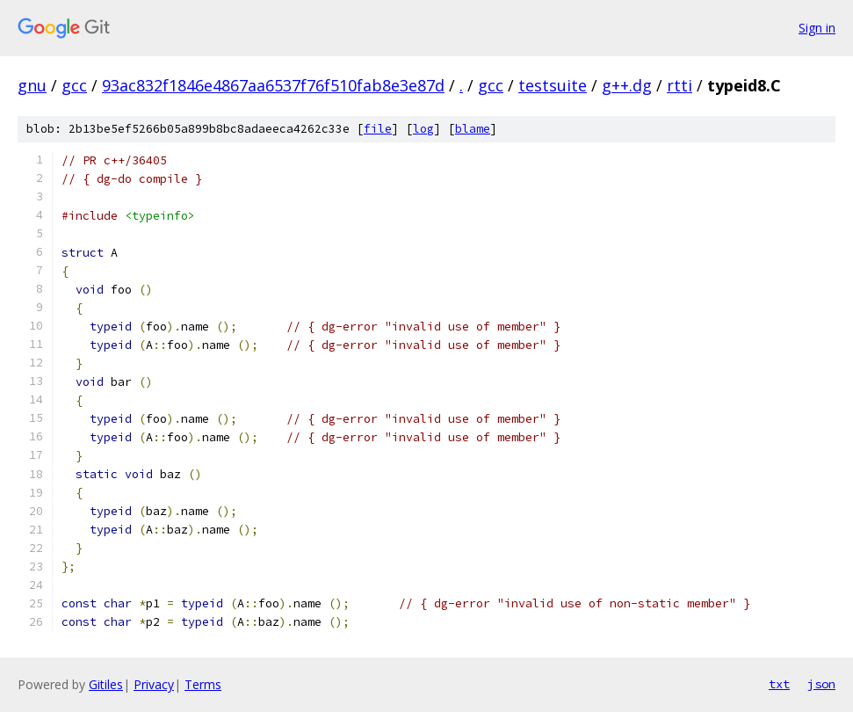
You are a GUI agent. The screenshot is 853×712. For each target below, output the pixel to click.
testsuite (552, 85)
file (378, 128)
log (423, 128)
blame (472, 128)
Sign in (817, 27)
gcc (74, 85)
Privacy (154, 684)
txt (779, 684)
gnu (32, 85)
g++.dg (627, 85)
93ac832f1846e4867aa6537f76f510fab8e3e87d (273, 85)
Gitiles (106, 684)
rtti (679, 85)
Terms (202, 684)
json (821, 684)
